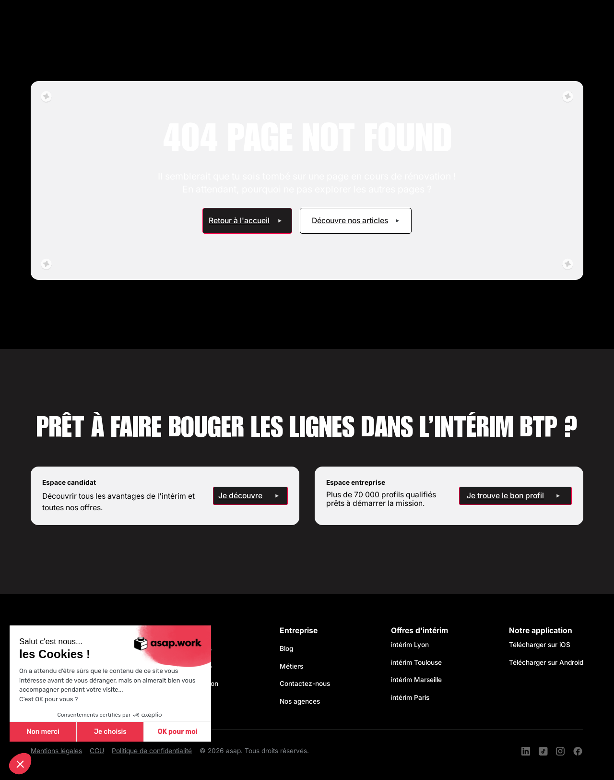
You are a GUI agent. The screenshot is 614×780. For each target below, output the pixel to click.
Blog (286, 648)
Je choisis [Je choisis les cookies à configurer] (110, 732)
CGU (97, 751)
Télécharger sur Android (546, 662)
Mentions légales (56, 751)
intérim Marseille (418, 680)
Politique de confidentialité (152, 751)
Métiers (291, 666)
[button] (20, 763)
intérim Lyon (410, 644)
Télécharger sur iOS (539, 644)
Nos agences (300, 701)
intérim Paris (410, 697)
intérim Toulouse (416, 662)
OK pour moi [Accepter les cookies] (178, 732)
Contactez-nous (305, 683)
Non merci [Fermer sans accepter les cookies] (42, 732)
